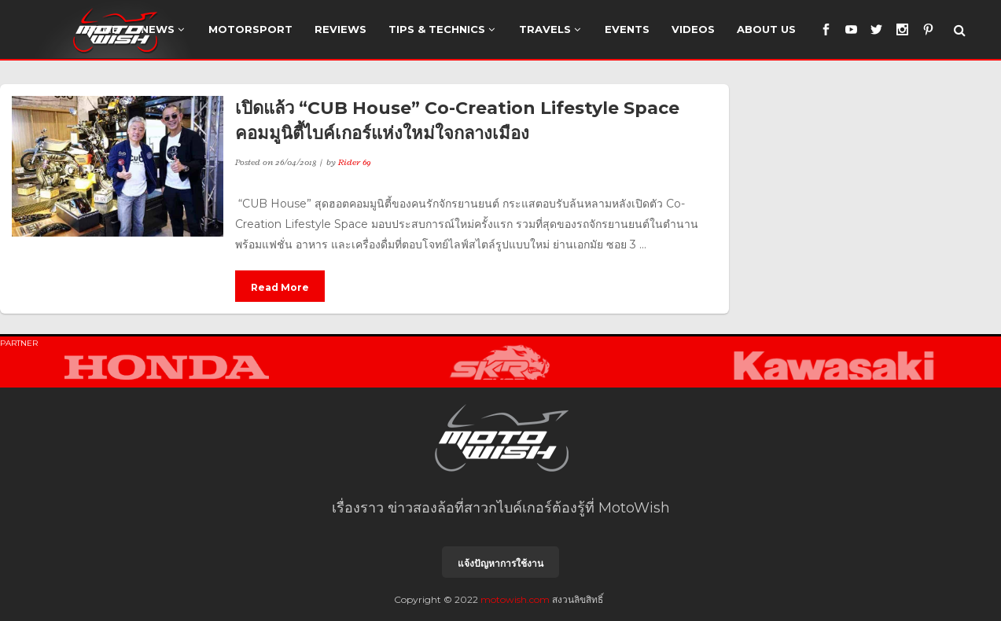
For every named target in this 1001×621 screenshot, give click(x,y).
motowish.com (515, 593)
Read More (280, 287)
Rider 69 (354, 162)
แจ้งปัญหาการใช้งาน (500, 557)
